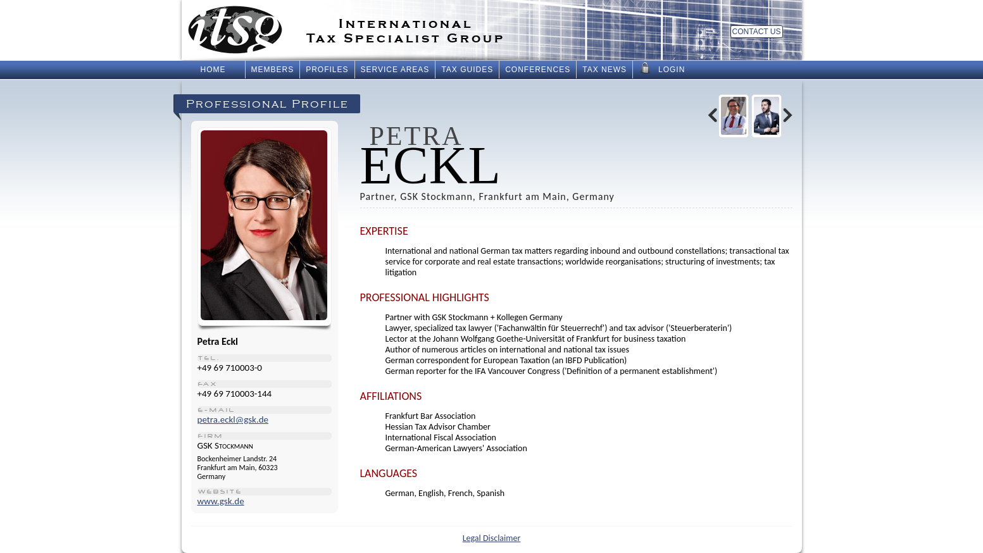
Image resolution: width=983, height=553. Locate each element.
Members (272, 69)
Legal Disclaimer (492, 538)
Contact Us (756, 31)
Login (662, 68)
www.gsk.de (220, 501)
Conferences (537, 69)
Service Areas (395, 69)
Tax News (604, 69)
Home (213, 69)
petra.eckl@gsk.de (233, 419)
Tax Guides (467, 69)
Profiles (327, 69)
